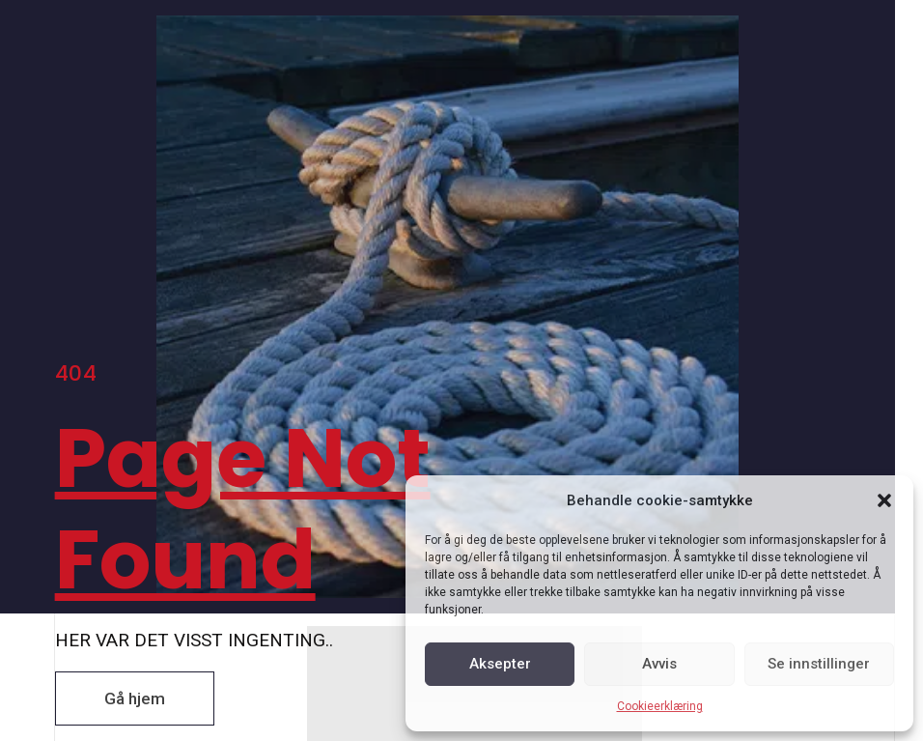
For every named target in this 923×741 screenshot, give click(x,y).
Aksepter (500, 663)
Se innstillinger (819, 663)
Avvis (659, 663)
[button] (884, 500)
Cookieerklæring (660, 706)
